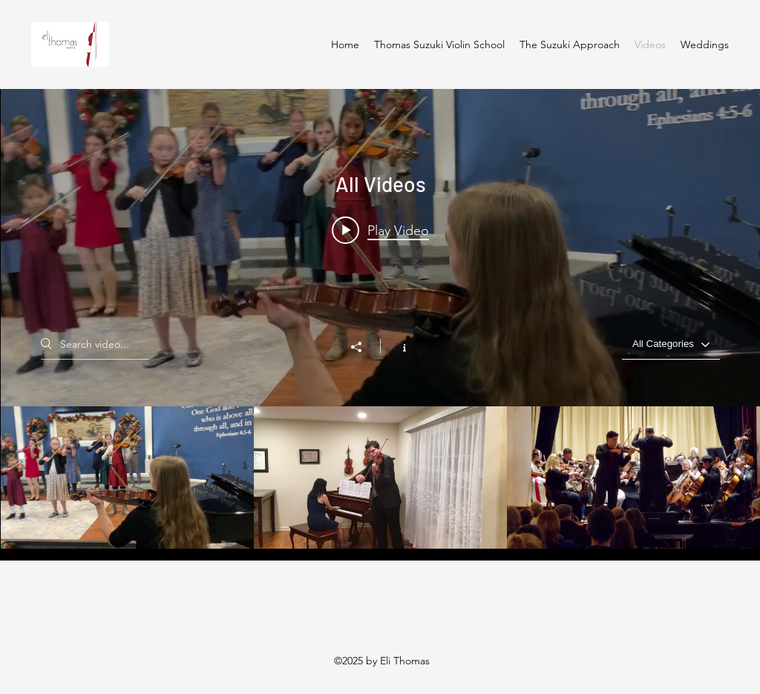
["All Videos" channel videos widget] (380, 319)
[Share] (363, 347)
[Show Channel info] (396, 346)
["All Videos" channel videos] (380, 477)
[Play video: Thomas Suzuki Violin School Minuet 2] (380, 230)
